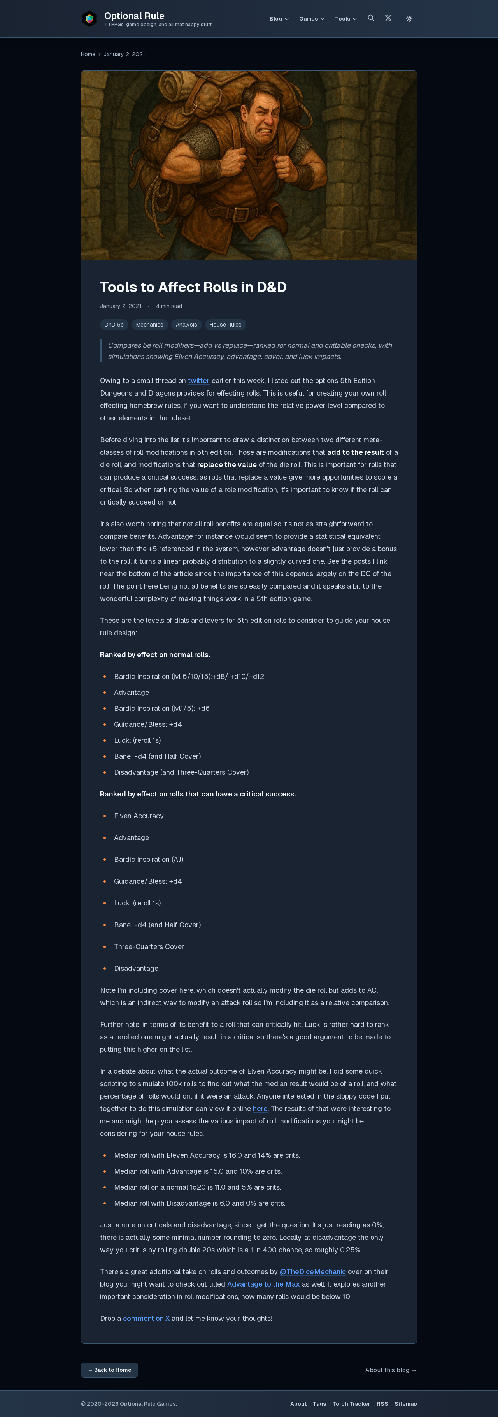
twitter (199, 380)
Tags (319, 1403)
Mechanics (149, 324)
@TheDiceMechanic (313, 1271)
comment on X (146, 1318)
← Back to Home (110, 1369)
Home (88, 54)
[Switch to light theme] (409, 18)
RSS (382, 1403)
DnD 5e (114, 324)
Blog (276, 18)
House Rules (226, 324)
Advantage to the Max (263, 1284)
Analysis (186, 324)
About (298, 1403)
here (260, 1108)
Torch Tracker (351, 1403)
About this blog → (391, 1370)
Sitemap (406, 1403)
